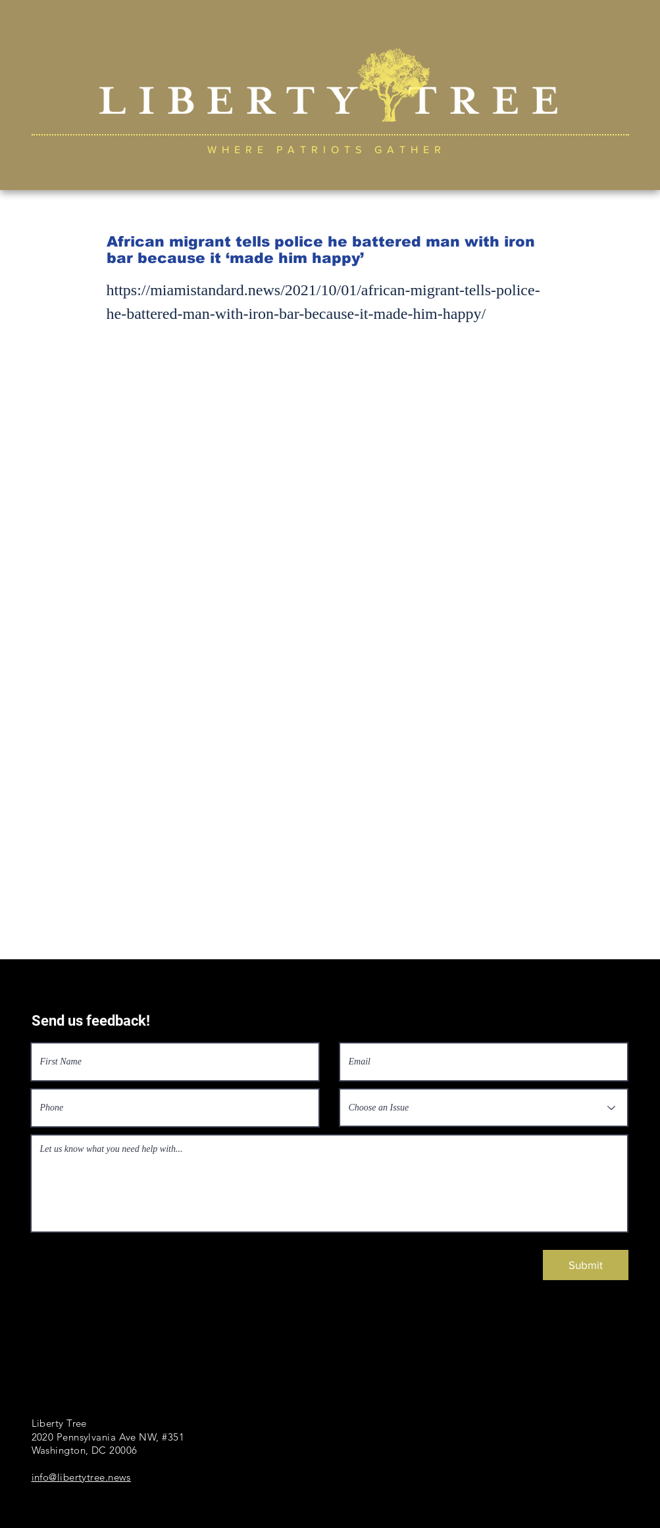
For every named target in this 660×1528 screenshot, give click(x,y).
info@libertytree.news (81, 1477)
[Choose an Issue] (483, 1107)
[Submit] (585, 1265)
